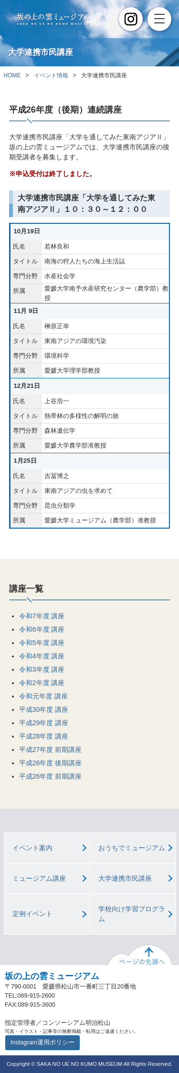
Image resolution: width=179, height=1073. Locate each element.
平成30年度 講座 (43, 709)
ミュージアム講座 (39, 878)
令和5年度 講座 (42, 642)
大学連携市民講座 (125, 878)
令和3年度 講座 (42, 669)
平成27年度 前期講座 (50, 749)
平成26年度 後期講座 (50, 763)
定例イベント (32, 913)
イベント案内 (32, 848)
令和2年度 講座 (42, 683)
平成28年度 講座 (43, 736)
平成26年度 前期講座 (50, 776)
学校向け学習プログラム (131, 914)
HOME (12, 75)
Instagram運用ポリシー (42, 1042)
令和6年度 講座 (42, 629)
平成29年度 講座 (43, 723)
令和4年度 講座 (42, 656)
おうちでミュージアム (131, 848)
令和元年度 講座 (43, 696)
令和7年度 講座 (42, 616)
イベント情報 (51, 75)
